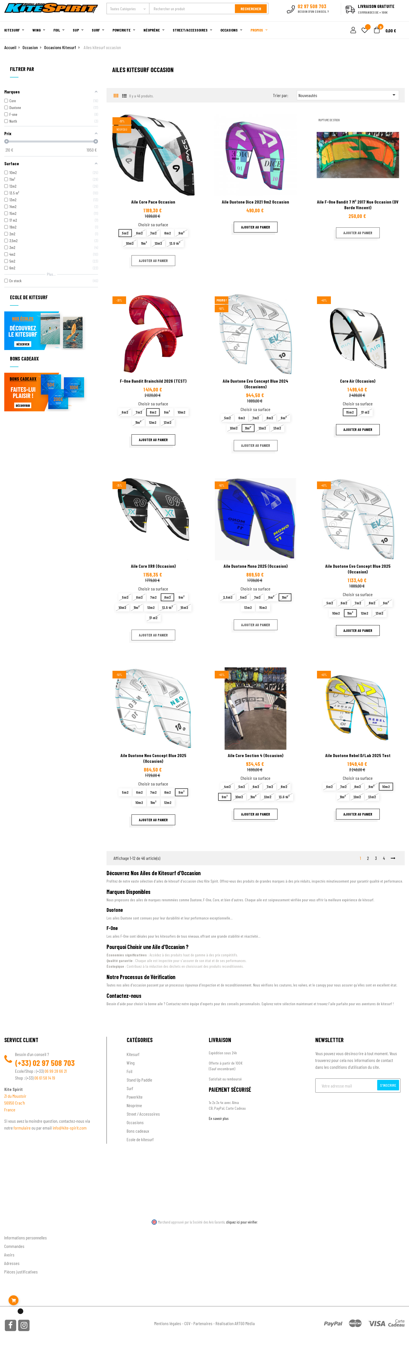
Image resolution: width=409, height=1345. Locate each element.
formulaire (23, 1127)
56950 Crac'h (14, 1102)
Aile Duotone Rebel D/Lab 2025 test (358, 755)
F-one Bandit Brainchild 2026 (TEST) (153, 381)
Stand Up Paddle (139, 1079)
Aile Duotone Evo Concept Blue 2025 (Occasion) (358, 568)
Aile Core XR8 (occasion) (153, 566)
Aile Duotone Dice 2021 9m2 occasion (255, 201)
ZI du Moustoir (15, 1096)
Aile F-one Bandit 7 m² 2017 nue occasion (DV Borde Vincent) (357, 204)
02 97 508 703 (54, 1063)
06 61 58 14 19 (44, 1077)
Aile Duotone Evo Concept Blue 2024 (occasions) (255, 383)
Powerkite (135, 1096)
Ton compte (14, 1228)
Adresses (12, 1263)
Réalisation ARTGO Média (235, 1323)
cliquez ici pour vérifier (241, 1222)
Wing (131, 1062)
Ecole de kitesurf (140, 1139)
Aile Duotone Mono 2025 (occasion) (256, 566)
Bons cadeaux (138, 1131)
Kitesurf (133, 1054)
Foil (129, 1071)
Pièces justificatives (21, 1271)
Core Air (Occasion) (357, 381)
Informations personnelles (25, 1237)
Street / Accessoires (143, 1113)
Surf (130, 1088)
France (9, 1109)
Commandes (14, 1246)
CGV (187, 1323)
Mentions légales (167, 1323)
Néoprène (134, 1105)
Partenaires (202, 1323)
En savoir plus (219, 1118)
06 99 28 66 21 (56, 1071)
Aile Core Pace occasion (153, 201)
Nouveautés (348, 94)
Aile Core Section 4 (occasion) (255, 755)
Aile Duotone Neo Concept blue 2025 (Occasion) (153, 758)
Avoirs (9, 1254)
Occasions (135, 1122)
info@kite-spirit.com (70, 1127)
